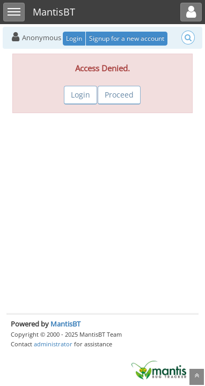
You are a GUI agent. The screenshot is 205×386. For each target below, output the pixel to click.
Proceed (119, 95)
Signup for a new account (126, 38)
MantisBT (65, 324)
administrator (53, 344)
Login (74, 38)
